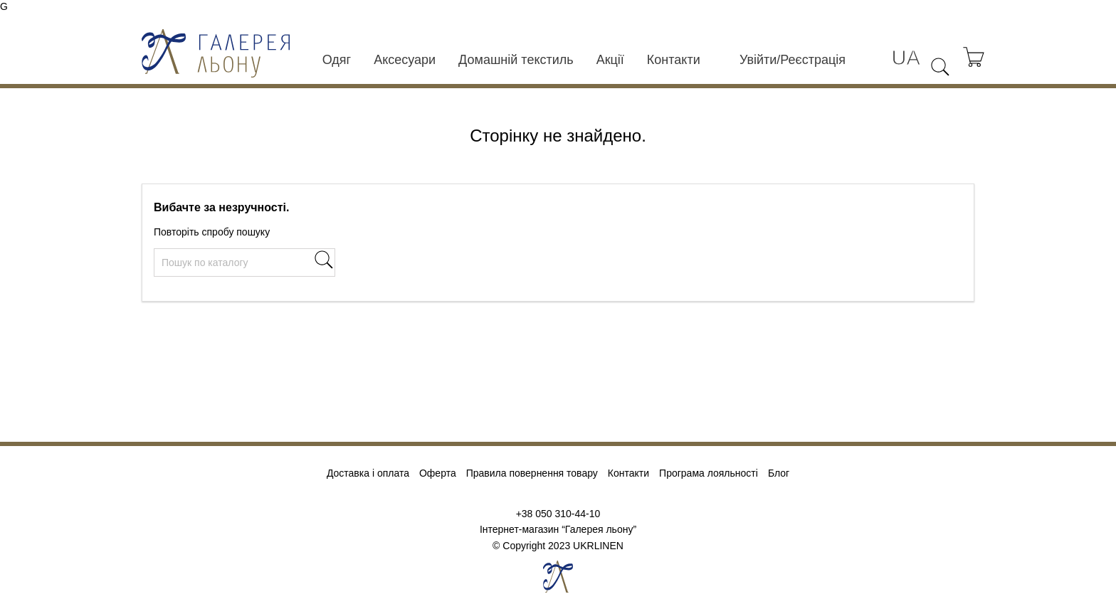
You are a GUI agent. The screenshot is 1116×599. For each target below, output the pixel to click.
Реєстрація (813, 60)
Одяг (336, 60)
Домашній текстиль (516, 60)
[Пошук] (244, 262)
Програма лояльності (708, 473)
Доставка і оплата (368, 473)
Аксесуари (405, 60)
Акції (610, 60)
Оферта (437, 473)
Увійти (758, 60)
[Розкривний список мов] (906, 58)
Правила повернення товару (532, 473)
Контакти (673, 60)
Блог (778, 473)
